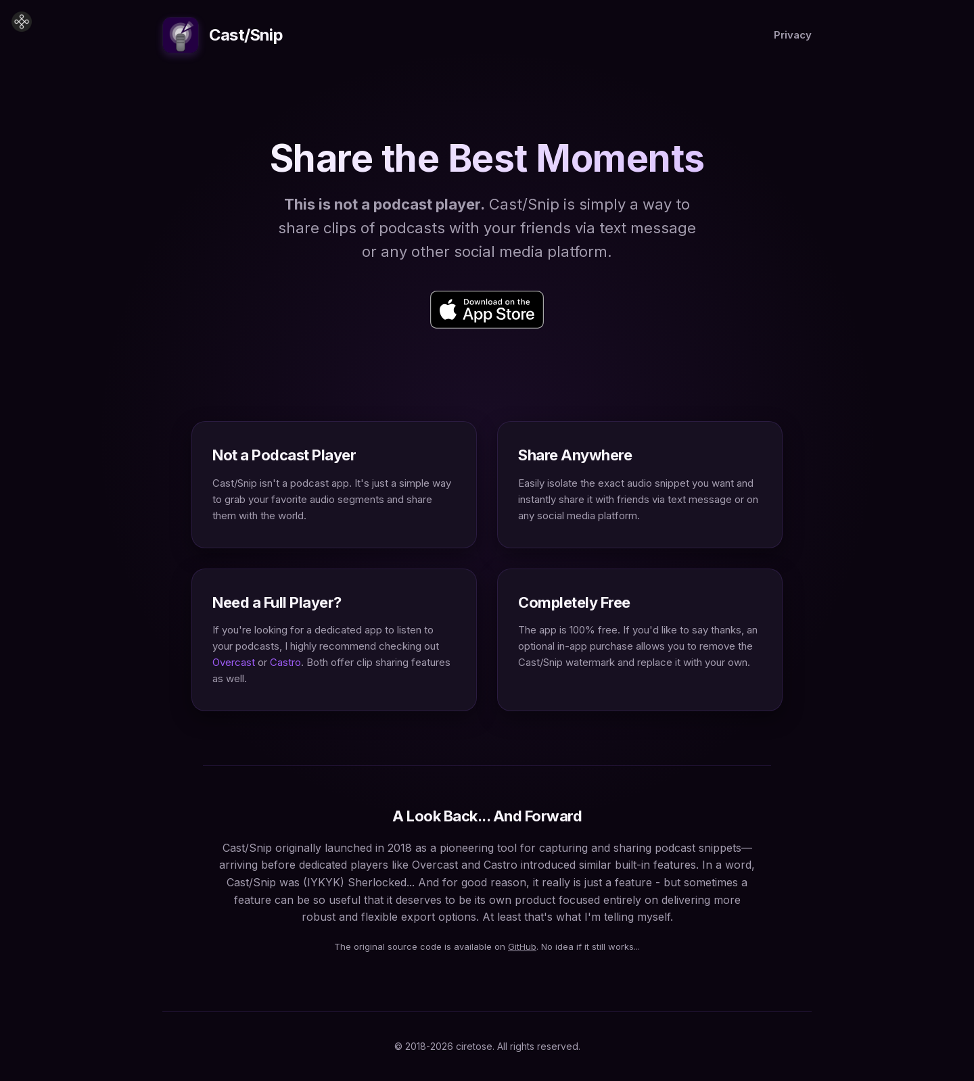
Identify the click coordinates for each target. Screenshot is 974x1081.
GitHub (522, 946)
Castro (285, 662)
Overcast (233, 662)
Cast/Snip (222, 35)
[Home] (22, 22)
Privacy (793, 34)
